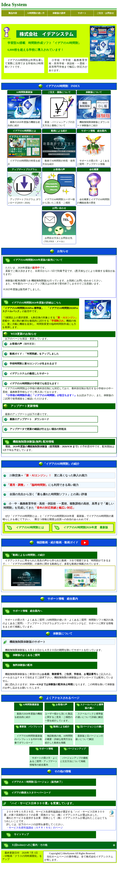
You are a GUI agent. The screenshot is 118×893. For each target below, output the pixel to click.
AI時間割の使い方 (36, 13)
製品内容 (12, 13)
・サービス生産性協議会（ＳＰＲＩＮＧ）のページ (34, 827)
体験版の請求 (59, 13)
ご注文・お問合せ (105, 13)
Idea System (14, 4)
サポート (82, 13)
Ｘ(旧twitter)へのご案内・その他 (29, 845)
